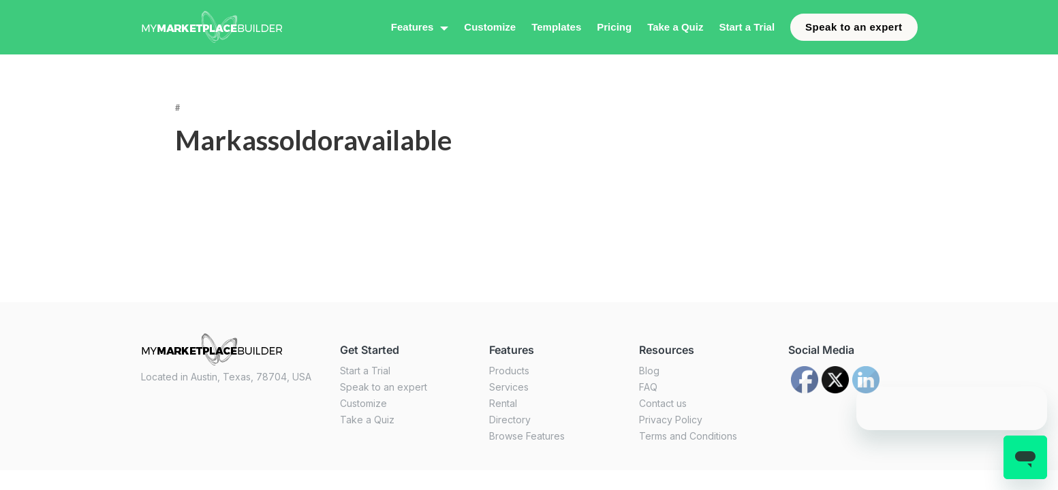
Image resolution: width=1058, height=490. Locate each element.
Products (509, 370)
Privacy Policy (670, 419)
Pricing (614, 27)
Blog (649, 370)
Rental (503, 403)
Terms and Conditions (688, 436)
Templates (556, 27)
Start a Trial (747, 27)
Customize (490, 27)
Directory (510, 419)
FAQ (648, 387)
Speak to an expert (853, 27)
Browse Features (527, 436)
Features (412, 27)
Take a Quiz (675, 27)
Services (509, 387)
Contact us (663, 403)
